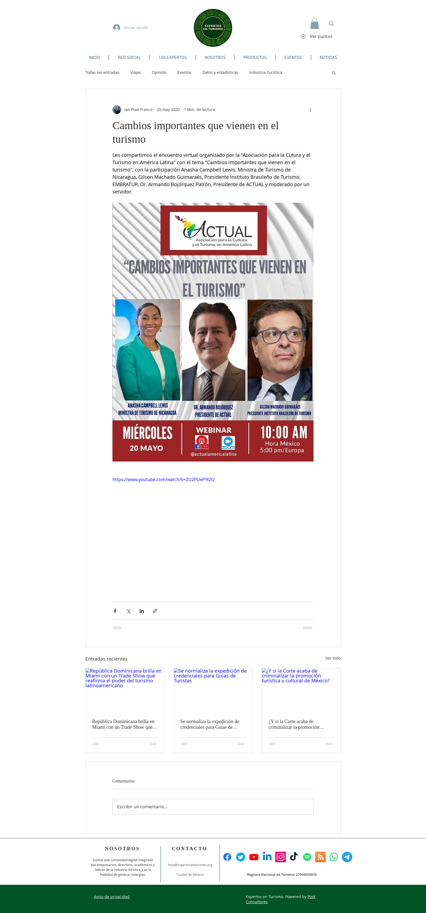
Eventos (184, 72)
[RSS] (320, 857)
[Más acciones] (310, 109)
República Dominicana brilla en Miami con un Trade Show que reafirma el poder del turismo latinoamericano (123, 724)
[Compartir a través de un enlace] (155, 610)
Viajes (135, 72)
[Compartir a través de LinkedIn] (141, 610)
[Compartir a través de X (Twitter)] (128, 610)
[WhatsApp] (333, 857)
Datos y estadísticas (220, 72)
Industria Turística (265, 72)
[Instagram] (280, 857)
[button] (314, 23)
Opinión (159, 72)
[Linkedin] (267, 857)
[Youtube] (254, 857)
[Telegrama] (347, 857)
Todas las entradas (102, 72)
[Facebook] (227, 857)
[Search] (331, 23)
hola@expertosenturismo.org (190, 865)
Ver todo (333, 658)
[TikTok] (294, 857)
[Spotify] (307, 857)
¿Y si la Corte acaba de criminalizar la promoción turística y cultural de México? (298, 724)
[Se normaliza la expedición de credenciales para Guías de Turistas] (213, 690)
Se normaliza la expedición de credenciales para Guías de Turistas (209, 724)
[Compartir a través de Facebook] (115, 610)
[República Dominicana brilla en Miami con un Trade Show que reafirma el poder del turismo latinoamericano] (125, 690)
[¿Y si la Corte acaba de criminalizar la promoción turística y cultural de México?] (301, 690)
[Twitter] (240, 857)
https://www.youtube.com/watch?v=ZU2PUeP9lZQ (163, 479)
